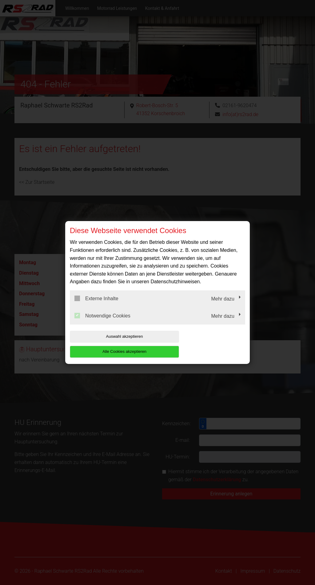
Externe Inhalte (96, 306)
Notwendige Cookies (102, 323)
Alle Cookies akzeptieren (206, 344)
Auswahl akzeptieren (109, 344)
